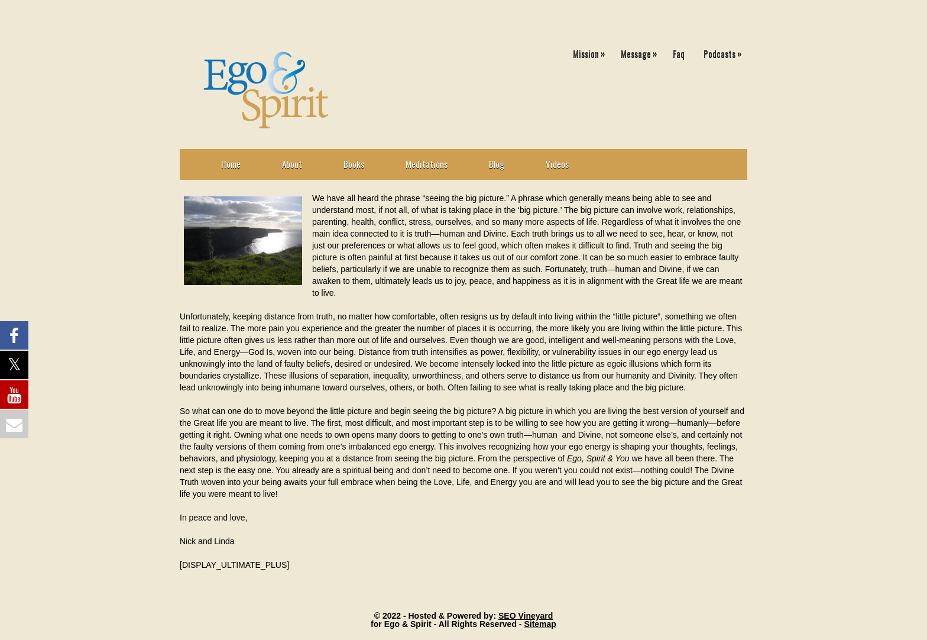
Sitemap (540, 624)
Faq (679, 53)
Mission (592, 51)
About (292, 163)
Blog (496, 163)
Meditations (427, 163)
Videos (557, 163)
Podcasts (725, 51)
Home (231, 163)
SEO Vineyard (525, 615)
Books (353, 163)
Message (642, 51)
